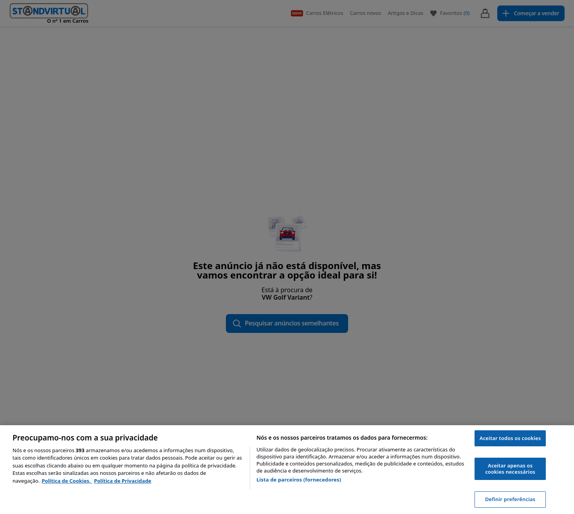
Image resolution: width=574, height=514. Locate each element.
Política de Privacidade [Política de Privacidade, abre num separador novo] (122, 480)
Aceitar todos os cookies (510, 438)
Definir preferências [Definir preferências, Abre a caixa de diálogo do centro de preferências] (510, 499)
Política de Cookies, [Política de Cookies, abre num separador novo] (67, 480)
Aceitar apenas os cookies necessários (510, 468)
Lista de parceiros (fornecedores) (298, 479)
